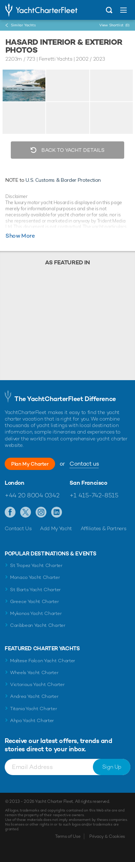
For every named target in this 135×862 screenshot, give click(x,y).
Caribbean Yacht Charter (38, 625)
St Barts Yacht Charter (35, 589)
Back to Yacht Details (72, 150)
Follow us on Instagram (41, 512)
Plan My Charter (30, 464)
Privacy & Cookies (107, 836)
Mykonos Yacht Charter (36, 613)
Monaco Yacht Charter (35, 577)
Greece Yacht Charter (34, 601)
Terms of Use (67, 836)
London (14, 483)
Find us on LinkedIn (56, 512)
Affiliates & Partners (103, 528)
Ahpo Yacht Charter (32, 720)
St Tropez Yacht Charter (36, 565)
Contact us (84, 463)
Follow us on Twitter (25, 512)
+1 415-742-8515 (93, 495)
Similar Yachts (23, 25)
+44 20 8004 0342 (32, 495)
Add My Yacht (56, 528)
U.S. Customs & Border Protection (63, 180)
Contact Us (18, 528)
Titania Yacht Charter (33, 708)
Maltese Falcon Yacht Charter (42, 661)
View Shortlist (114, 25)
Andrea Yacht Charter (34, 696)
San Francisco (88, 483)
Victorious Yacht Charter (37, 684)
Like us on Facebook (10, 512)
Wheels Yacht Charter (34, 672)
